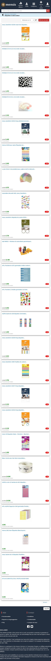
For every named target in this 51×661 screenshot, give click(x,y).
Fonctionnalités (6, 616)
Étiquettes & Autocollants (10, 14)
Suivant (45, 602)
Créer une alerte (43, 20)
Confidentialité (31, 619)
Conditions (30, 616)
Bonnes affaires (20, 5)
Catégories (34, 5)
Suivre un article (41, 5)
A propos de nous (32, 622)
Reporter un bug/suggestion (9, 619)
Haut (47, 608)
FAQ (2, 622)
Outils (26, 5)
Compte (47, 5)
